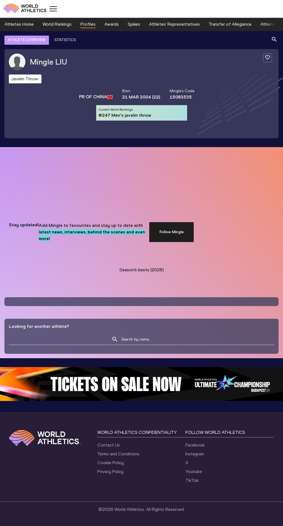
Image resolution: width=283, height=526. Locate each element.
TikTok (191, 480)
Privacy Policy (110, 471)
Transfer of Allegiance (230, 24)
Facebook (195, 445)
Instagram (194, 453)
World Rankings (57, 24)
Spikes (134, 24)
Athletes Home (19, 24)
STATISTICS (65, 40)
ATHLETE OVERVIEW (27, 40)
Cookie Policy (110, 462)
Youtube (193, 471)
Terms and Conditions (118, 453)
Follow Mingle (171, 232)
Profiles (88, 24)
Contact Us (108, 445)
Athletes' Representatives (174, 24)
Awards (111, 24)
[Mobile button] (53, 8)
